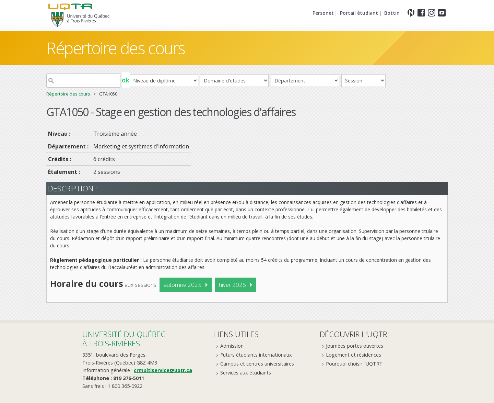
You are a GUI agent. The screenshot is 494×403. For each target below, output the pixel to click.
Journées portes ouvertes (354, 346)
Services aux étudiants (245, 372)
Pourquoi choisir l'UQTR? (354, 363)
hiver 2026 (232, 285)
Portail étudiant (359, 13)
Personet (323, 13)
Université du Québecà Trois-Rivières (123, 338)
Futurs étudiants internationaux (256, 354)
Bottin (392, 13)
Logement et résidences (353, 354)
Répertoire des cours (115, 48)
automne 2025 (182, 285)
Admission (232, 346)
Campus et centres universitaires (257, 363)
